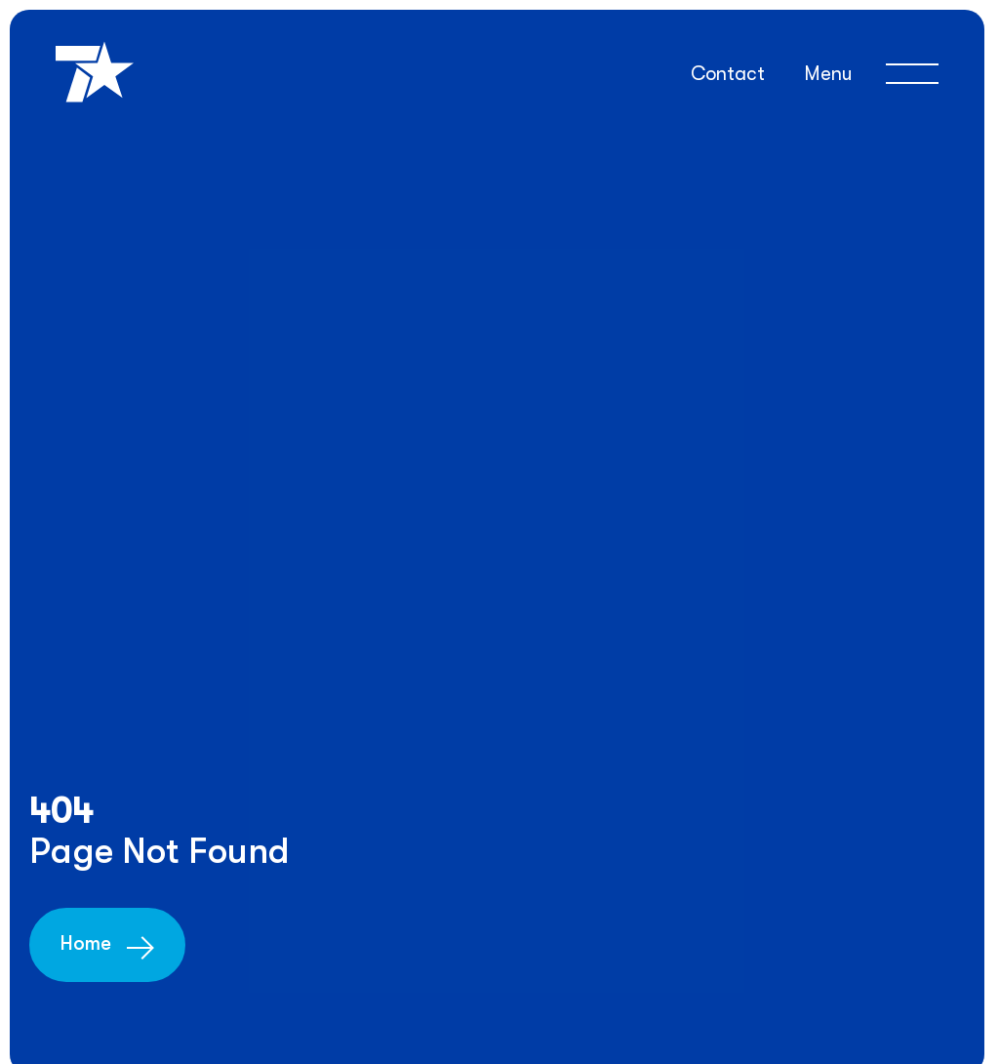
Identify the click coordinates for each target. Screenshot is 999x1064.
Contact (728, 73)
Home (85, 943)
